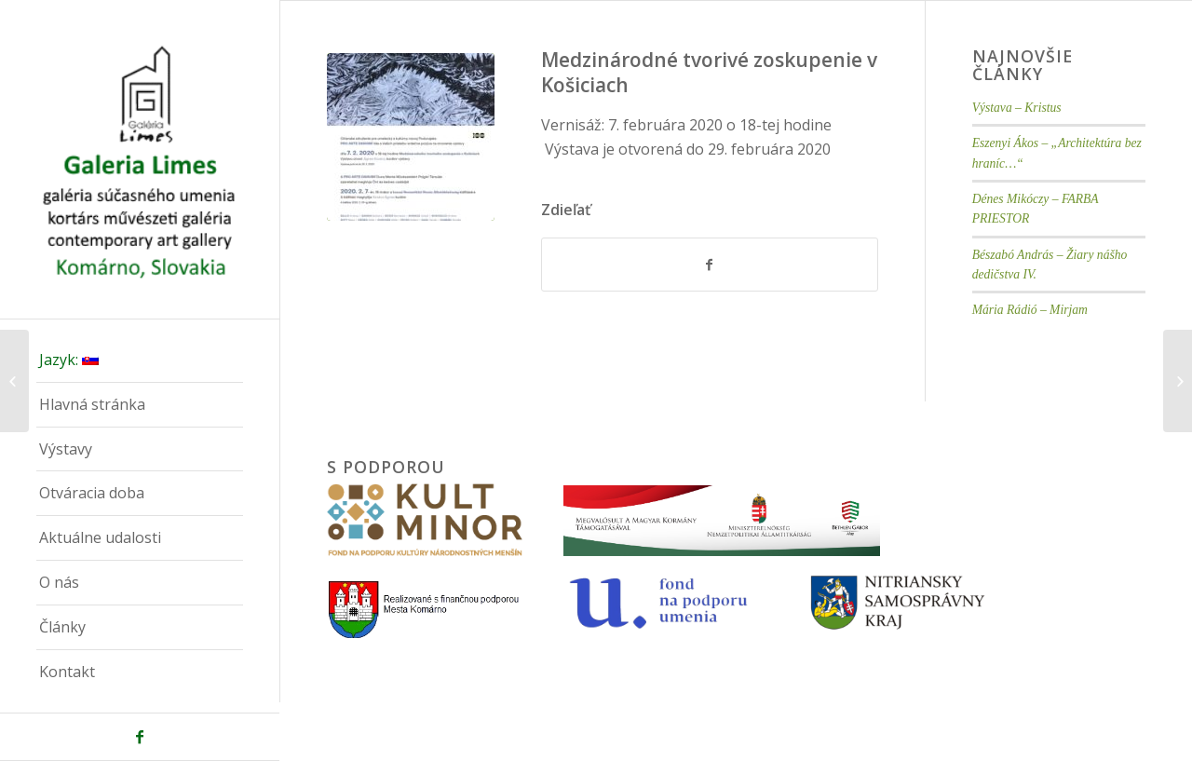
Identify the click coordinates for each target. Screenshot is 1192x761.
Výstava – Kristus (1017, 108)
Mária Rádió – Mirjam (1030, 310)
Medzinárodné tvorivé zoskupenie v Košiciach (709, 72)
